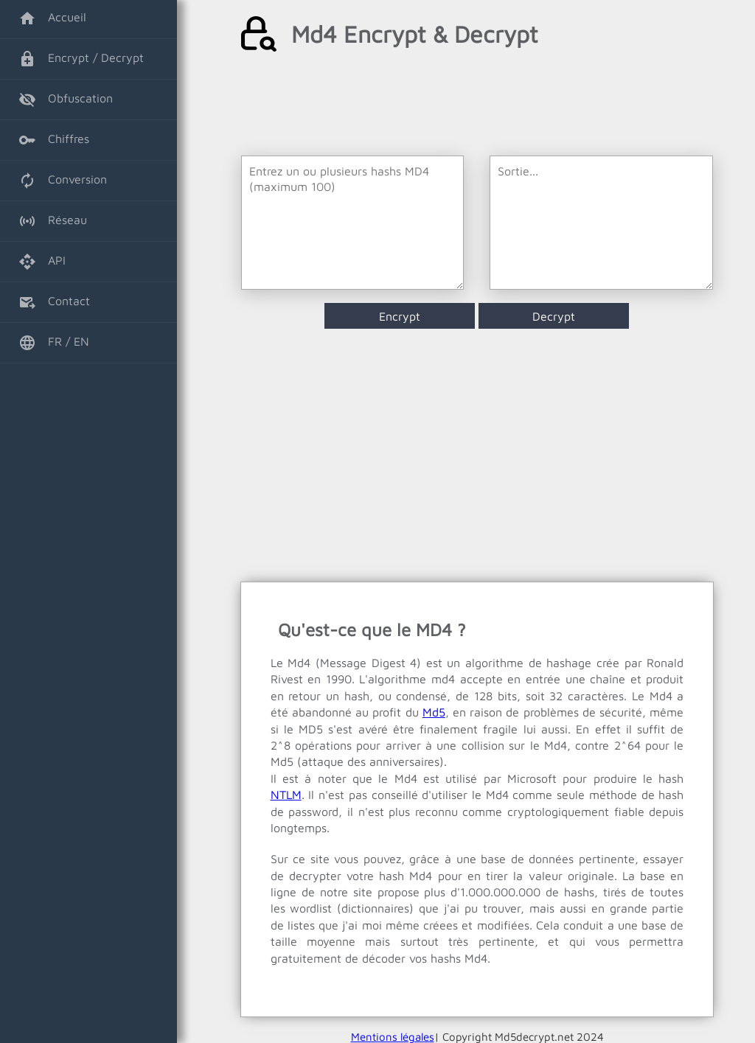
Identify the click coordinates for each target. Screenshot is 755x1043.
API (42, 262)
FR (40, 343)
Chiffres (53, 140)
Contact (54, 302)
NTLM (286, 794)
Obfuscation (65, 99)
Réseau (52, 221)
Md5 (433, 712)
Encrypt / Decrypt (81, 59)
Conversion (62, 180)
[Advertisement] (477, 104)
